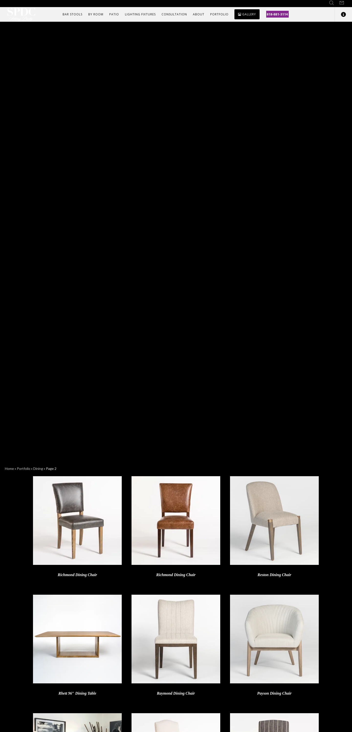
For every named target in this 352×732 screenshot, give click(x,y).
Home (9, 468)
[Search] (331, 3)
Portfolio (23, 468)
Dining (38, 468)
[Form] (342, 3)
